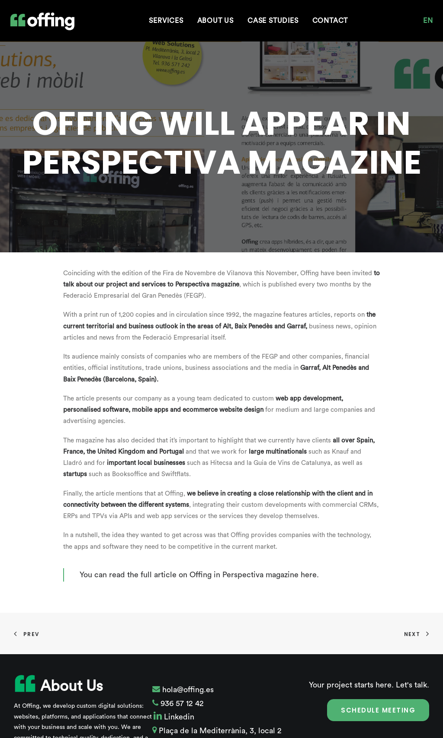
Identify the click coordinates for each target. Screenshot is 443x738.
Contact (330, 20)
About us (215, 20)
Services (166, 20)
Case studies (273, 20)
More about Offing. (123, 723)
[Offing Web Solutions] (42, 22)
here (309, 549)
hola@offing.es (187, 664)
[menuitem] (166, 20)
